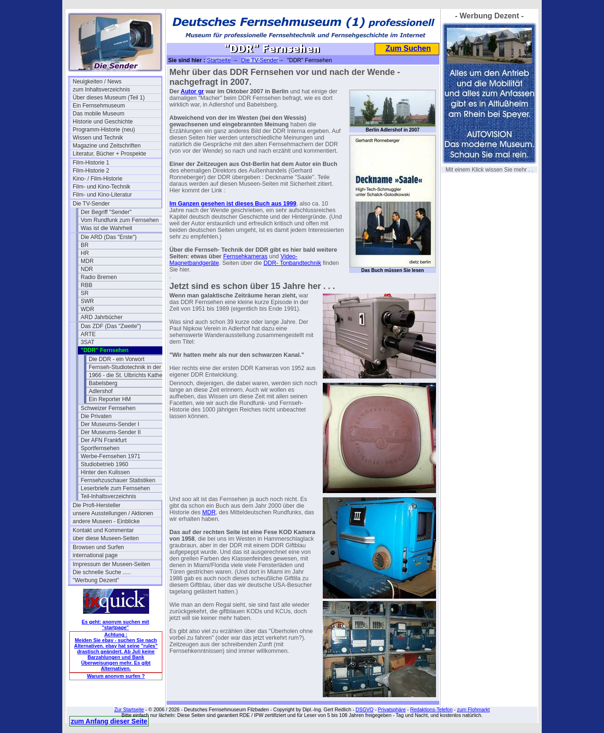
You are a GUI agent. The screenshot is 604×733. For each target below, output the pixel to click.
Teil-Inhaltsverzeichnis (108, 496)
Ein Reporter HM (110, 399)
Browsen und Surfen (98, 547)
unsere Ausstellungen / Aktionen (113, 513)
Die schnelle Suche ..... (102, 572)
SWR (87, 301)
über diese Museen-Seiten (106, 538)
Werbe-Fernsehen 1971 (111, 456)
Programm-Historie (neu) (104, 129)
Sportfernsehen (100, 448)
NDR (87, 269)
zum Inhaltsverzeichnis (101, 89)
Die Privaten (96, 416)
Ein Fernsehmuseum (99, 105)
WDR (87, 309)
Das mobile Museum (98, 113)
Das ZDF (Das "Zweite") (111, 326)
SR (85, 293)
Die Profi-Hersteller (96, 505)
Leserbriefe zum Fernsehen (115, 488)
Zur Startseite (129, 709)
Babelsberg (103, 383)
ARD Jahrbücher (102, 317)
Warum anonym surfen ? (116, 676)
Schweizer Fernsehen (108, 408)
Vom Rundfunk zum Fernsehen (120, 220)
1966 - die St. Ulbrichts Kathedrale (132, 375)
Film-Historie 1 (91, 162)
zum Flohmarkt (473, 709)
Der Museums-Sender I (110, 424)
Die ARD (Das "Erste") (109, 237)
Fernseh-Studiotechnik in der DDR (132, 367)
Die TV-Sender (91, 203)
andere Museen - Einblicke (106, 521)
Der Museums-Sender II (111, 432)
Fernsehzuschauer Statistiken (118, 480)
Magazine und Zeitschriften (107, 145)
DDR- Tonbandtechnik (292, 263)
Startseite (219, 60)
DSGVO (365, 709)
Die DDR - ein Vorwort (116, 359)
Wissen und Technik (98, 137)
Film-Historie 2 (91, 170)
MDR (87, 261)
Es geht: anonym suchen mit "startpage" (115, 624)
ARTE (88, 334)
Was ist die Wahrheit (106, 228)
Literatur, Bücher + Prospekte (109, 153)
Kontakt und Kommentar (103, 530)
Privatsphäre (392, 709)
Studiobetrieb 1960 (104, 464)
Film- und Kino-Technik (101, 186)
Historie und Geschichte (103, 121)
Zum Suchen (408, 48)
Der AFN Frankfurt (103, 440)
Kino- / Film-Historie (97, 178)
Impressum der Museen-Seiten (111, 564)
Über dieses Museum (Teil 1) (109, 97)
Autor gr (192, 91)
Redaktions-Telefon (431, 709)
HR (85, 253)
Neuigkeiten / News (97, 81)
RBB (86, 285)
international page (95, 555)
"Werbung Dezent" (96, 580)
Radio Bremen (99, 277)
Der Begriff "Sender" (106, 212)
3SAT (87, 342)
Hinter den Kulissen (105, 472)
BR (85, 245)
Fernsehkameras (245, 256)
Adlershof (101, 391)
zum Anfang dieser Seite (109, 721)
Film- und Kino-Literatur (102, 194)
